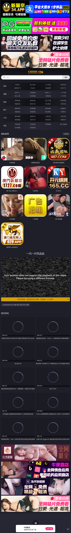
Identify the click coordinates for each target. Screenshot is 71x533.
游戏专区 (63, 85)
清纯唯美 (33, 112)
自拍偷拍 (33, 92)
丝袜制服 (33, 96)
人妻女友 (48, 116)
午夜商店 (33, 124)
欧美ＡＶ (48, 92)
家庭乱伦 (33, 116)
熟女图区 (48, 112)
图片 (4, 110)
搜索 (66, 77)
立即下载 (49, 529)
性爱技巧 (63, 120)
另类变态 (63, 104)
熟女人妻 (17, 96)
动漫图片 (63, 108)
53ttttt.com (35, 72)
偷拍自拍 (33, 100)
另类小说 (33, 120)
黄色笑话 (48, 120)
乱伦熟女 (48, 104)
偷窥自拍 (17, 108)
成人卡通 (48, 100)
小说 (4, 118)
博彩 (4, 86)
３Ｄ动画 (63, 92)
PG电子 (17, 85)
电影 (4, 102)
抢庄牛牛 (63, 88)
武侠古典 (63, 116)
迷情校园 (17, 120)
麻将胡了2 (17, 88)
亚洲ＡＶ (17, 92)
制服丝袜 (17, 104)
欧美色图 (48, 108)
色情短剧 (33, 128)
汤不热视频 (63, 124)
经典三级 (33, 104)
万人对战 (48, 85)
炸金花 (33, 88)
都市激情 (17, 116)
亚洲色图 (33, 108)
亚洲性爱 (17, 100)
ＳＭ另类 (63, 96)
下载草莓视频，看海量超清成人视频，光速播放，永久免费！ (43, 299)
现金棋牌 (48, 88)
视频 (4, 94)
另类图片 (63, 112)
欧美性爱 (63, 100)
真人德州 (33, 85)
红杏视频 (17, 128)
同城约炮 (17, 124)
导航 (4, 126)
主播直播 (48, 96)
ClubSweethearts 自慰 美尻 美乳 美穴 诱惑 (15, 305)
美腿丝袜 (17, 112)
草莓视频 (48, 124)
